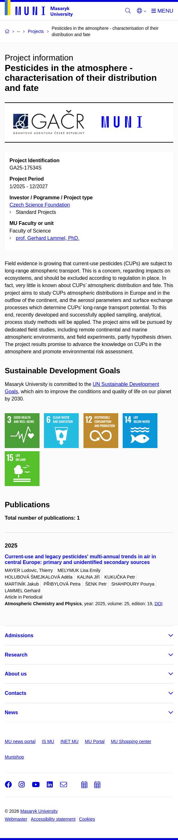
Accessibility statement (53, 819)
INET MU (69, 741)
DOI (159, 603)
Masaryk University (39, 811)
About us (16, 673)
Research (16, 654)
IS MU (48, 741)
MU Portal (94, 741)
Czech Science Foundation (39, 205)
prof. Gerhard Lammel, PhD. (47, 238)
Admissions (19, 635)
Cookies (87, 819)
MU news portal (20, 741)
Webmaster (16, 819)
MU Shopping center (131, 741)
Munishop (14, 757)
